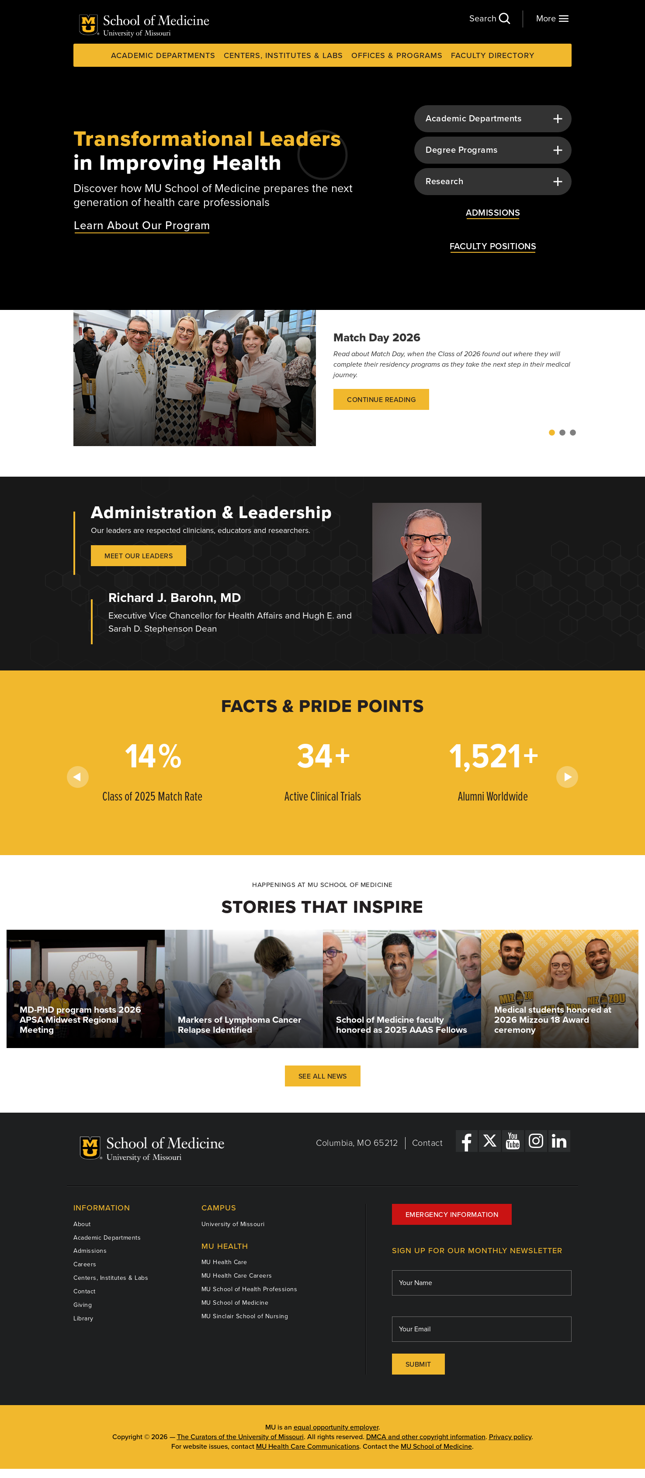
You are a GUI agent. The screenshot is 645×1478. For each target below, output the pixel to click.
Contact (427, 1143)
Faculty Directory (492, 55)
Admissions (90, 1251)
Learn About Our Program (142, 225)
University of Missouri (233, 1224)
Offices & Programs (397, 55)
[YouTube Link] (513, 1141)
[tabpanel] (322, 378)
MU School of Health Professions (249, 1289)
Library (83, 1318)
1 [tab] (552, 433)
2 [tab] (562, 433)
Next (567, 777)
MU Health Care (224, 1262)
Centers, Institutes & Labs (283, 55)
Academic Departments (163, 55)
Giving (82, 1305)
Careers (85, 1264)
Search (489, 18)
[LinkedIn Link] (559, 1141)
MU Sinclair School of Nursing (244, 1316)
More (552, 18)
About (82, 1224)
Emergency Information (452, 1214)
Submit (418, 1364)
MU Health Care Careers (236, 1275)
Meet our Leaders (138, 556)
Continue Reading (381, 399)
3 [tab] (573, 433)
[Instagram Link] (536, 1141)
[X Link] (490, 1141)
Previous (78, 777)
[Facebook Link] (467, 1141)
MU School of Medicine (235, 1302)
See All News (322, 1076)
